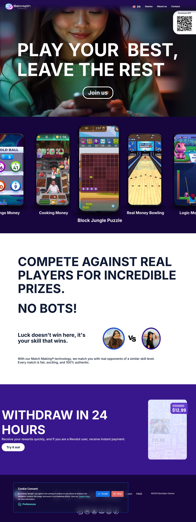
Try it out (13, 447)
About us (162, 6)
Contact (175, 6)
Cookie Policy (84, 496)
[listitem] (53, 175)
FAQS (139, 493)
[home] (17, 6)
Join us (98, 92)
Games (149, 6)
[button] (103, 494)
